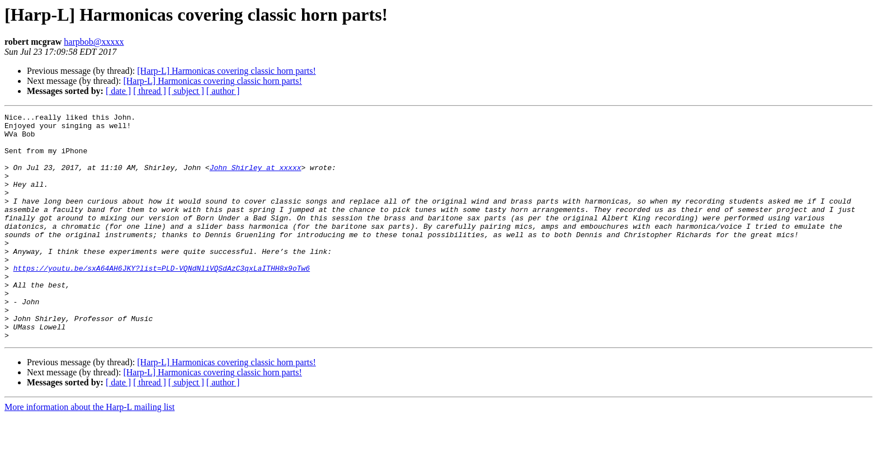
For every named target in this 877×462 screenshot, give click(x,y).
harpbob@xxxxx (94, 41)
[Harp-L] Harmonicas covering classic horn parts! (226, 71)
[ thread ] (149, 91)
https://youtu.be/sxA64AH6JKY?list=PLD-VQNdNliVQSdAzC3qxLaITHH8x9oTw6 (161, 300)
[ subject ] (186, 91)
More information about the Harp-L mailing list (89, 452)
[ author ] (223, 91)
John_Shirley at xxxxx (255, 179)
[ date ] (118, 91)
